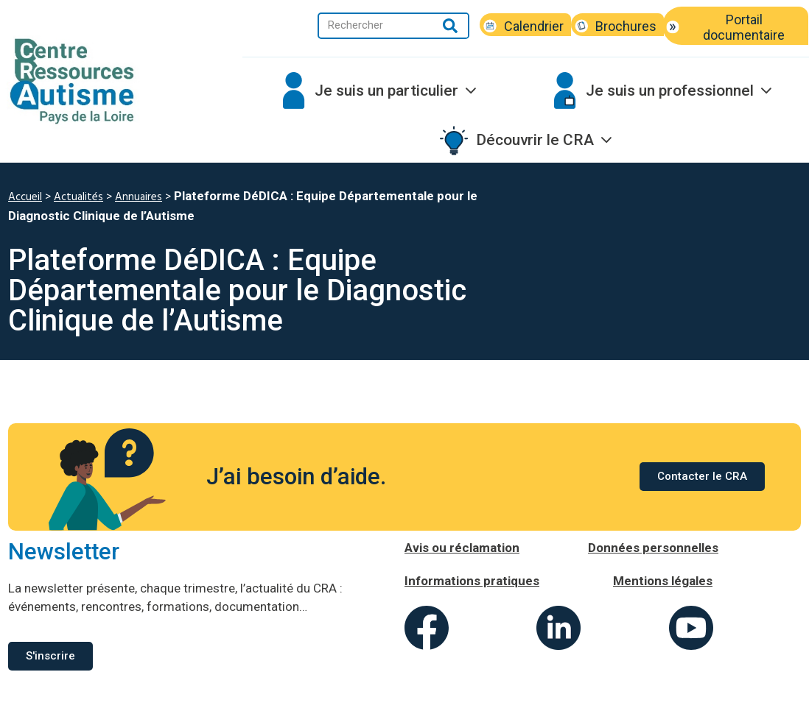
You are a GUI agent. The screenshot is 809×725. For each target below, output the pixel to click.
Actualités (78, 197)
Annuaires (138, 197)
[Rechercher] (450, 26)
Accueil (25, 197)
